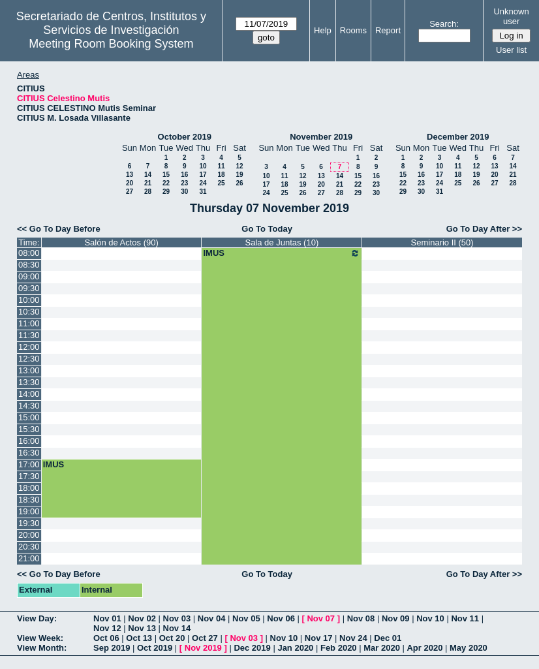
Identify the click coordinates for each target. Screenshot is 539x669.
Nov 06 (281, 618)
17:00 (29, 464)
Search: (444, 24)
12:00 (29, 347)
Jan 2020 (295, 648)
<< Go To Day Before (58, 229)
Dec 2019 (252, 648)
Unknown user (511, 16)
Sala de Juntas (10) (281, 242)
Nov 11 (465, 618)
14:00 (29, 394)
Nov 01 (107, 618)
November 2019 (321, 137)
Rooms (353, 30)
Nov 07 (321, 618)
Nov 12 (107, 628)
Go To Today (266, 229)
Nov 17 (319, 638)
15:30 (29, 429)
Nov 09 (396, 618)
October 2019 (184, 137)
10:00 (29, 300)
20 (129, 183)
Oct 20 (172, 638)
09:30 (29, 288)
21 (147, 183)
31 (202, 191)
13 (129, 174)
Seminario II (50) (442, 242)
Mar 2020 (381, 648)
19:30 (29, 523)
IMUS (281, 253)
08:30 (29, 265)
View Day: (37, 618)
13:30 (29, 382)
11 (220, 166)
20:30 (29, 547)
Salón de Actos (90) (121, 242)
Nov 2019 (203, 648)
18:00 (29, 488)
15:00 (29, 417)
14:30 (29, 406)
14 (147, 174)
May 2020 (468, 648)
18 (220, 174)
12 (239, 166)
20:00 (29, 535)
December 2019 (458, 137)
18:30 (29, 500)
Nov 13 (142, 628)
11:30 (29, 335)
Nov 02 (142, 618)
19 (239, 174)
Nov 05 (246, 618)
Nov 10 (430, 618)
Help (322, 30)
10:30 (29, 312)
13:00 (29, 370)
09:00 (29, 276)
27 (129, 191)
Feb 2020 (338, 648)
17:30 (29, 476)
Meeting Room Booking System (111, 43)
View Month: (42, 648)
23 (184, 183)
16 (184, 174)
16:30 (29, 453)
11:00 (29, 323)
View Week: (40, 638)
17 (202, 174)
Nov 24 (353, 638)
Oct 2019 (154, 648)
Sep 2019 (111, 648)
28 (147, 191)
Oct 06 (106, 638)
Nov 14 (177, 628)
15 (166, 174)
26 (239, 183)
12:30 (29, 359)
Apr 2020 (424, 648)
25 (220, 183)
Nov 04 (212, 618)
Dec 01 (387, 638)
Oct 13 (139, 638)
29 (166, 191)
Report (388, 30)
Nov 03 (177, 618)
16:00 (29, 441)
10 (202, 166)
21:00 (29, 558)
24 (202, 183)
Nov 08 (361, 618)
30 (184, 191)
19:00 (29, 511)
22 (166, 183)
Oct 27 (205, 638)
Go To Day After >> (484, 229)
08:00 (29, 253)
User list (511, 50)
